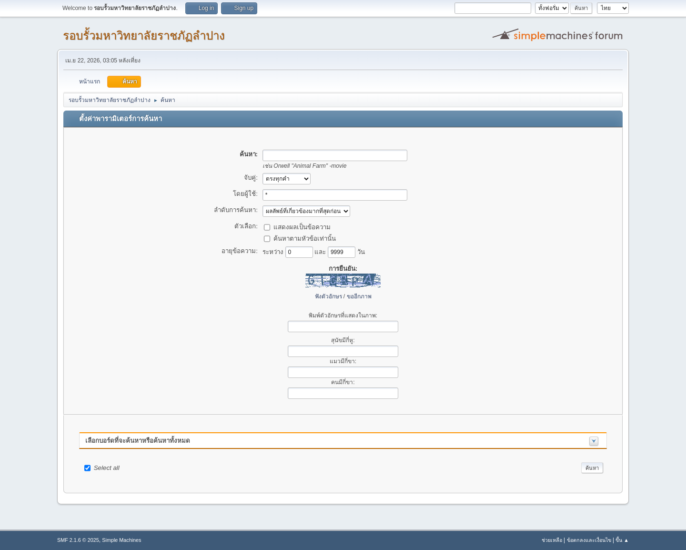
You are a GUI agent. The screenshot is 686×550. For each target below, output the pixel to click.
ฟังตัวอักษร (328, 296)
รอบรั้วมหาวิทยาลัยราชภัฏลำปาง (144, 35)
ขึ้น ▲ (622, 540)
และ (321, 251)
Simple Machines (121, 540)
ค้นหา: (249, 154)
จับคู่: (251, 177)
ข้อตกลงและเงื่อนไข (589, 540)
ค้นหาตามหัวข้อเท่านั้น (304, 238)
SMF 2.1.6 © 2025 (78, 540)
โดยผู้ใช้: (245, 193)
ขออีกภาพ (359, 296)
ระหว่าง (273, 251)
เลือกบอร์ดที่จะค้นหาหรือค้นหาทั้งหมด (137, 440)
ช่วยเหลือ (552, 540)
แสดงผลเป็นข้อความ (302, 226)
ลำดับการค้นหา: (236, 210)
